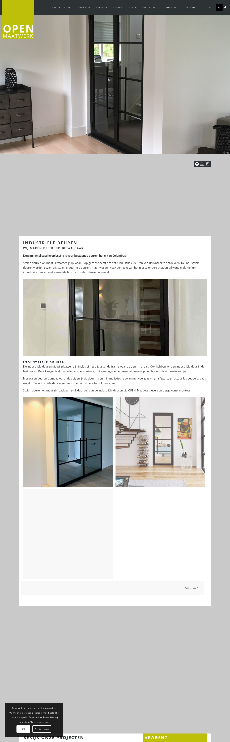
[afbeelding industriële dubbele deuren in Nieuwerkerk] (69, 443)
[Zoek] (219, 7)
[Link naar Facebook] (225, 7)
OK (23, 728)
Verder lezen (42, 728)
